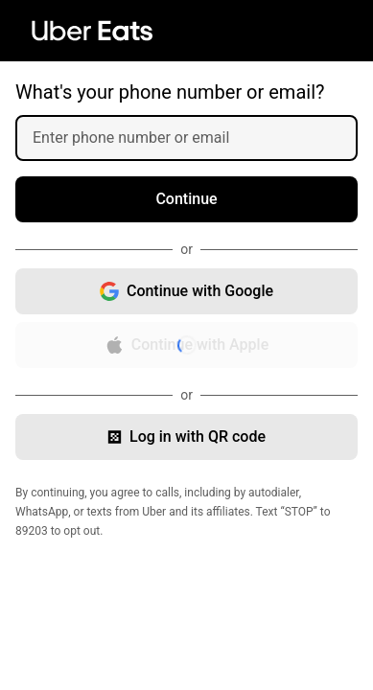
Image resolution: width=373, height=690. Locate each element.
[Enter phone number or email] (194, 138)
